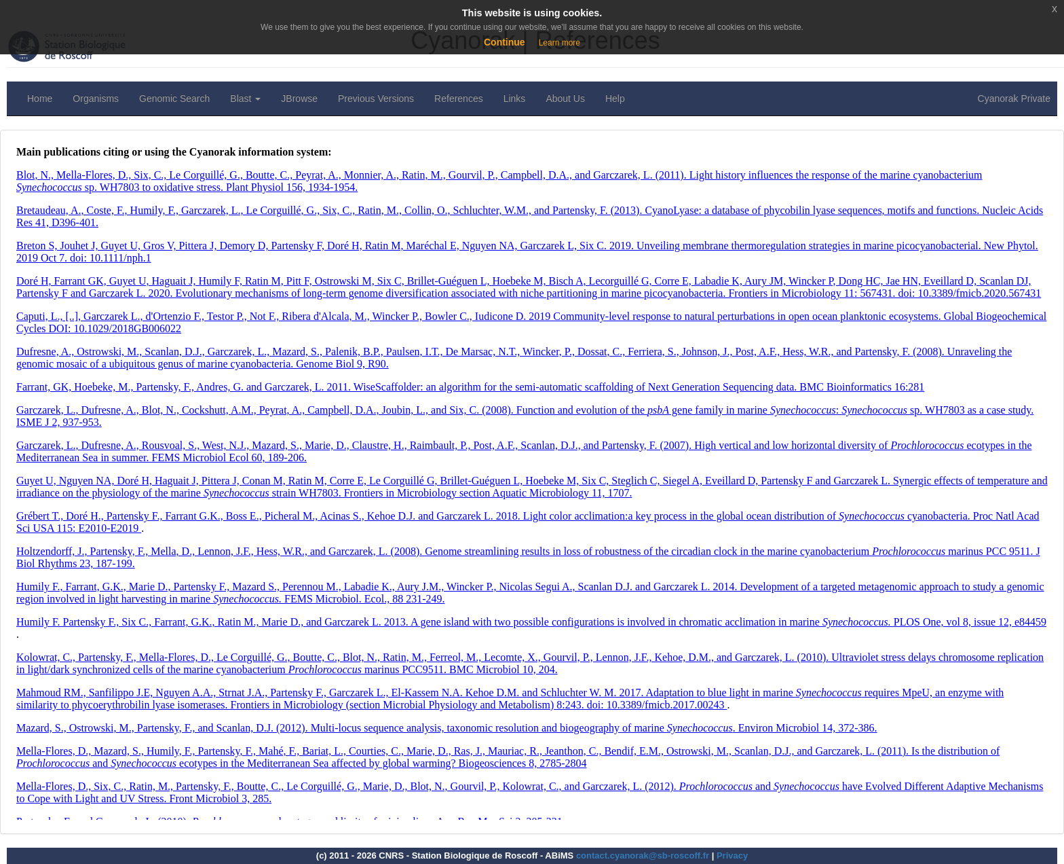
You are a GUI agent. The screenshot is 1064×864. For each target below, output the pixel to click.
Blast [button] (245, 98)
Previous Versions (376, 98)
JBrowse (299, 98)
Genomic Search (174, 98)
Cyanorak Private (1014, 98)
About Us (565, 98)
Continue (504, 42)
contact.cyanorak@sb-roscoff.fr (642, 855)
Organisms (96, 98)
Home (39, 98)
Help (615, 98)
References (458, 98)
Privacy (732, 855)
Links (515, 98)
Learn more (559, 43)
